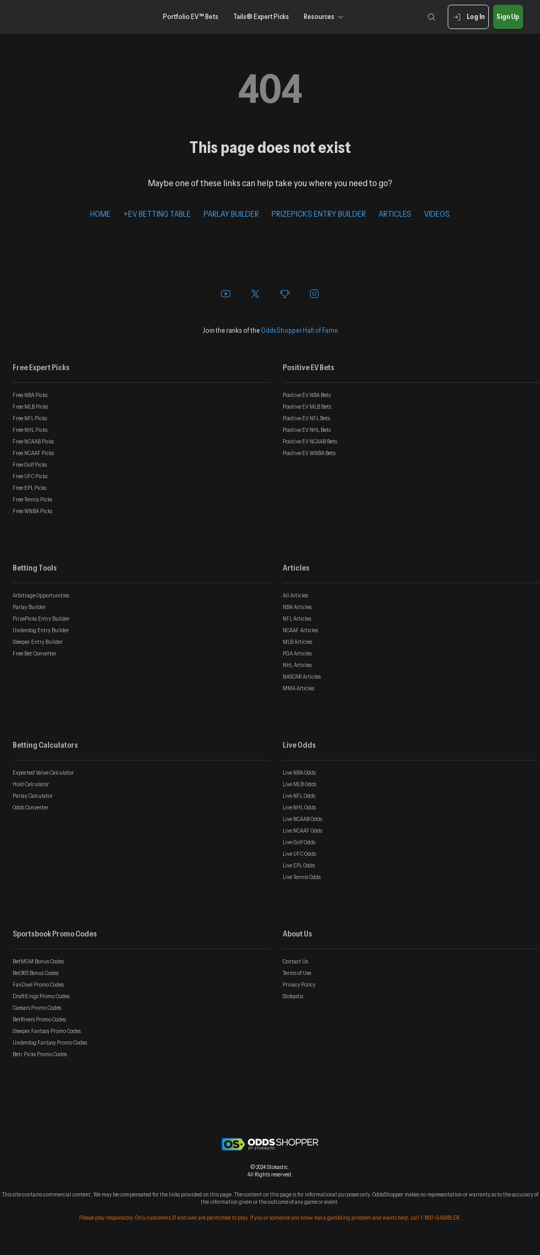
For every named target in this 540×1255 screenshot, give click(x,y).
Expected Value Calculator (43, 772)
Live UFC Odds (299, 853)
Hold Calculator (31, 784)
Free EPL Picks (29, 487)
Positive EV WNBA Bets (309, 453)
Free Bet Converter (34, 653)
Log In (468, 17)
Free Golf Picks (30, 464)
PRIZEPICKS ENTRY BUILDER (319, 213)
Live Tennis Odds (302, 877)
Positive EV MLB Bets (307, 406)
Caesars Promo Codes (37, 1007)
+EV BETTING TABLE (157, 213)
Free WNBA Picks (32, 511)
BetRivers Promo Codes (39, 1019)
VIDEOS (437, 213)
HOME (100, 213)
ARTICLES (395, 213)
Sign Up (508, 17)
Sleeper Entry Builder (38, 641)
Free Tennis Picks (32, 499)
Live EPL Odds (299, 865)
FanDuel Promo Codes (38, 984)
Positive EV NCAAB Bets (310, 441)
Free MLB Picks (30, 406)
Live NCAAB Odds (302, 819)
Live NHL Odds (299, 807)
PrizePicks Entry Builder (41, 618)
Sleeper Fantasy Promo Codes (47, 1031)
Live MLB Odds (299, 784)
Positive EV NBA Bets (307, 395)
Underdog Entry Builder (41, 630)
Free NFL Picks (30, 418)
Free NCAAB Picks (33, 441)
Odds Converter (31, 807)
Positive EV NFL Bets (306, 418)
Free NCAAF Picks (33, 453)
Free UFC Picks (30, 476)
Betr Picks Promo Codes (40, 1054)
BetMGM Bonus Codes (38, 961)
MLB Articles (297, 641)
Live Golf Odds (299, 842)
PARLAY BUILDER (231, 213)
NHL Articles (297, 665)
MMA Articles (298, 688)
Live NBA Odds (299, 772)
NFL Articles (297, 618)
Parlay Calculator (33, 795)
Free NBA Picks (30, 395)
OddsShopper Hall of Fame (299, 330)
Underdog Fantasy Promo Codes (50, 1042)
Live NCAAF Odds (302, 830)
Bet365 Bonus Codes (36, 973)
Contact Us (295, 961)
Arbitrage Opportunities (41, 595)
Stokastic (293, 996)
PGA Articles (297, 653)
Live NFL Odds (299, 795)
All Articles (295, 595)
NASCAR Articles (302, 676)
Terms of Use (297, 973)
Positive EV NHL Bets (307, 429)
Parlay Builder (29, 607)
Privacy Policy (299, 984)
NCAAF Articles (300, 630)
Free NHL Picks (30, 429)
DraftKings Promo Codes (41, 996)
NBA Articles (297, 607)
